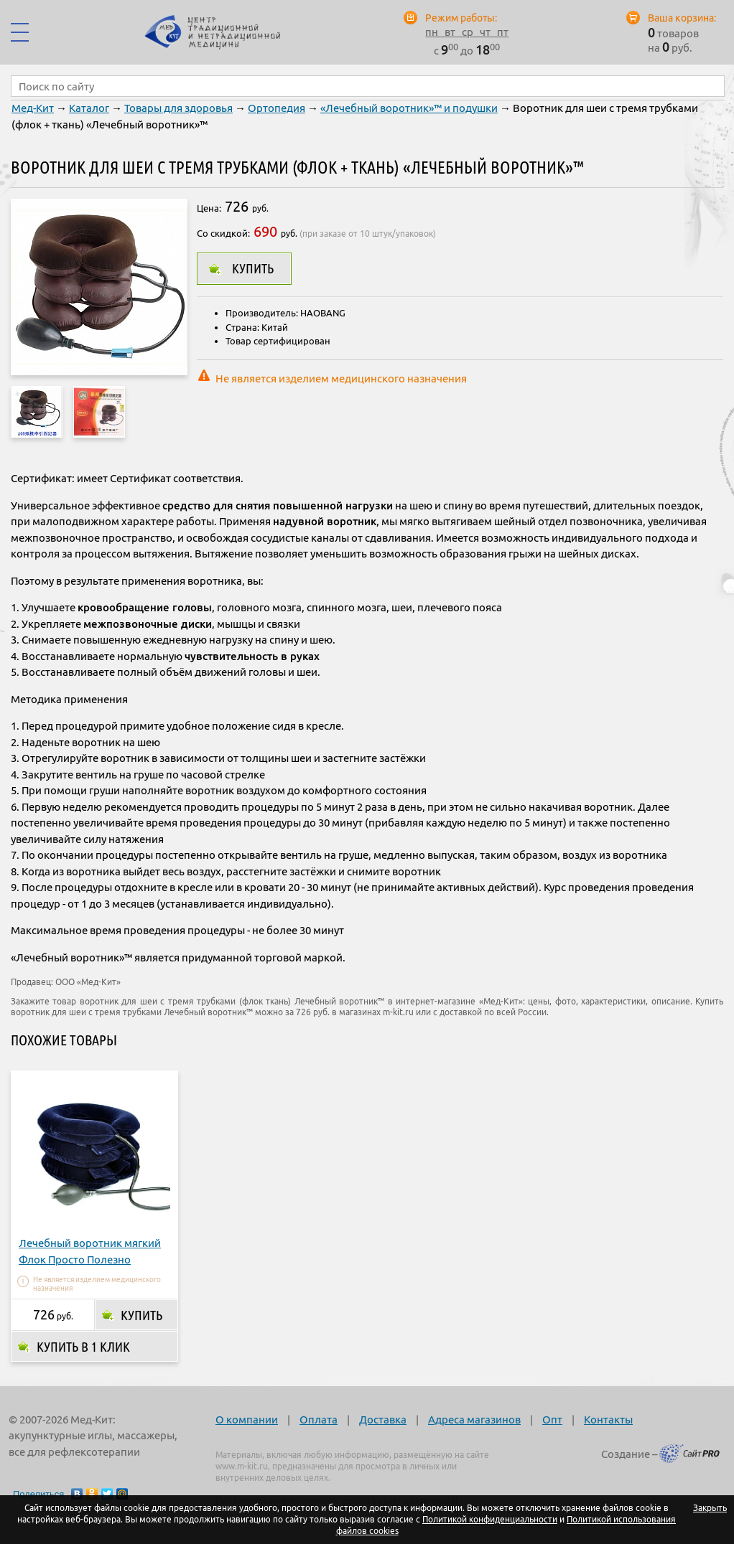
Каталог (89, 108)
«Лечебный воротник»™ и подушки (409, 108)
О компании (246, 1419)
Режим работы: (461, 18)
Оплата (318, 1419)
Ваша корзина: (682, 18)
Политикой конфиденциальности (489, 1519)
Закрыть (710, 1507)
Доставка (383, 1419)
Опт (552, 1419)
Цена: (209, 208)
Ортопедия (276, 108)
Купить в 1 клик (83, 1347)
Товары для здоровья (178, 108)
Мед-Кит (32, 108)
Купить (253, 268)
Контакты (608, 1419)
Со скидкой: (223, 233)
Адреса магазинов (474, 1419)
